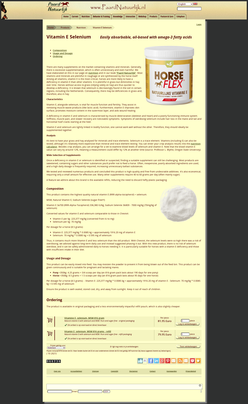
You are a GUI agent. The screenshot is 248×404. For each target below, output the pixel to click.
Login (199, 24)
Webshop (142, 16)
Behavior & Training (101, 16)
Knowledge (117, 16)
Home (65, 16)
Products (153, 16)
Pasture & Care (167, 16)
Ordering (57, 56)
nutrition (93, 72)
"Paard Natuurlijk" (126, 72)
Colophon (181, 16)
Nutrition (86, 16)
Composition (60, 50)
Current (75, 16)
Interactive (130, 16)
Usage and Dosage (63, 53)
